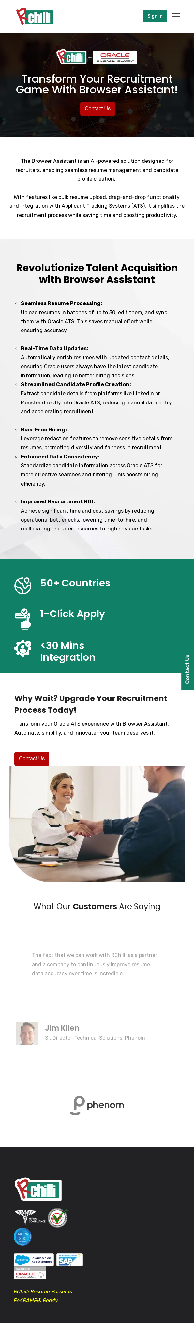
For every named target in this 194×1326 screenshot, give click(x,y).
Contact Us (187, 669)
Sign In (155, 16)
